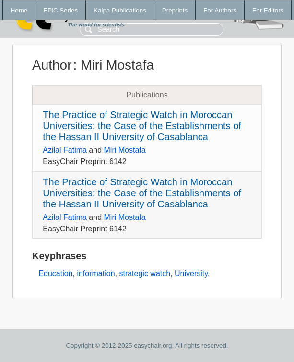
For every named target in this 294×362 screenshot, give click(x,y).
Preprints (175, 10)
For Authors (219, 10)
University (191, 273)
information (96, 273)
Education (55, 273)
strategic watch (144, 273)
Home (19, 10)
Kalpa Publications (120, 10)
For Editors (267, 10)
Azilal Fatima (65, 150)
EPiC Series (60, 10)
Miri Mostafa (125, 150)
